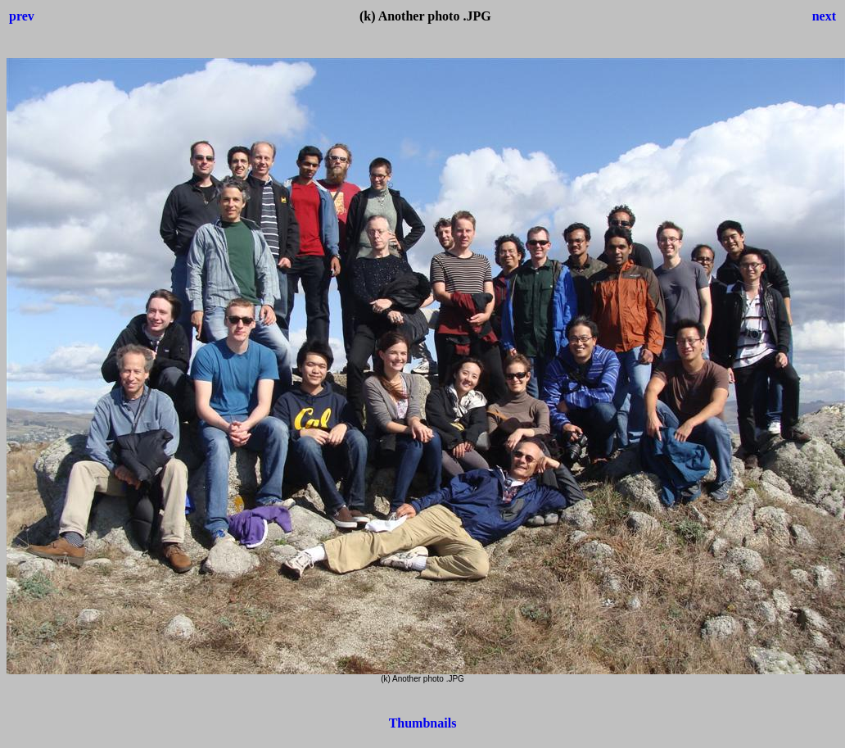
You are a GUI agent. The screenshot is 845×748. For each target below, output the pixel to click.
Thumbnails (423, 723)
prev (21, 16)
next (824, 16)
